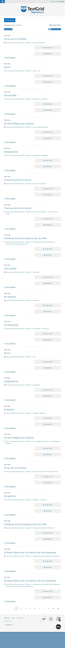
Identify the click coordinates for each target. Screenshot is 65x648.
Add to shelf (48, 47)
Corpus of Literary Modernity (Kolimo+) (15, 42)
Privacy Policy (20, 618)
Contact (8, 618)
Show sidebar (10, 20)
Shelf (55, 1)
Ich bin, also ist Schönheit (15, 39)
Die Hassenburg (11, 325)
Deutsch (62, 1)
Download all (56, 29)
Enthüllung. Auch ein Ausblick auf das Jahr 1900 (25, 238)
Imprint (13, 618)
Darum (7, 67)
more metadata (10, 58)
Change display (56, 25)
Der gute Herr (10, 297)
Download (49, 54)
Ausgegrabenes (11, 152)
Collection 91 (29, 42)
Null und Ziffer (10, 95)
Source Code (8, 621)
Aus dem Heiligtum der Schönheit (19, 123)
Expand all (9, 29)
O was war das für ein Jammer (18, 180)
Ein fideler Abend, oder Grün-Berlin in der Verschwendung (30, 552)
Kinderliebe (9, 409)
